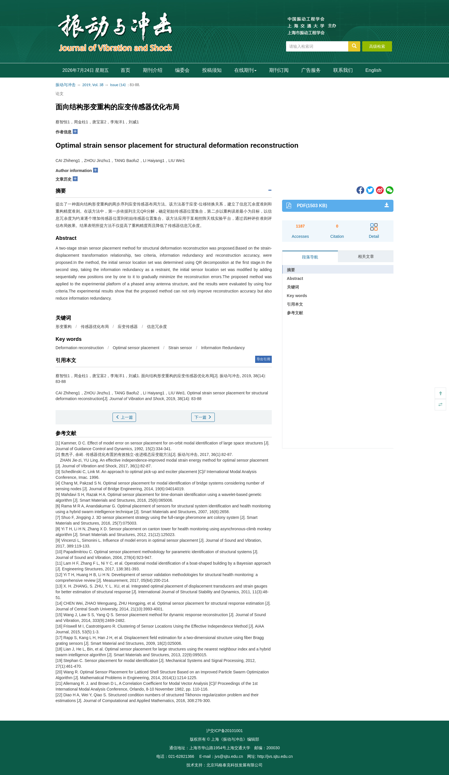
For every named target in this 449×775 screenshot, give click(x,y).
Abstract (295, 278)
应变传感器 (128, 326)
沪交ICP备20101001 (224, 730)
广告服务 (311, 70)
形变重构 (64, 326)
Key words (297, 295)
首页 (125, 70)
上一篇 (124, 417)
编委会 (182, 70)
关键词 (293, 287)
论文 (60, 93)
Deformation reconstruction (80, 347)
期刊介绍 (152, 70)
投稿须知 (212, 70)
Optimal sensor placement (136, 347)
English (373, 70)
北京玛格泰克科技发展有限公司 (234, 765)
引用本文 (295, 304)
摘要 (291, 270)
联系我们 (343, 70)
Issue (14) (118, 84)
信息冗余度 (157, 326)
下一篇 (203, 417)
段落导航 (310, 257)
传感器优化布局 (95, 326)
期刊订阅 (279, 70)
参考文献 (295, 313)
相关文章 (366, 256)
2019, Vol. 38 (92, 84)
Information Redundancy (223, 347)
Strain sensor (180, 347)
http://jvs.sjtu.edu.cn (275, 756)
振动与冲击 (66, 84)
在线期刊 (245, 70)
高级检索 (377, 46)
